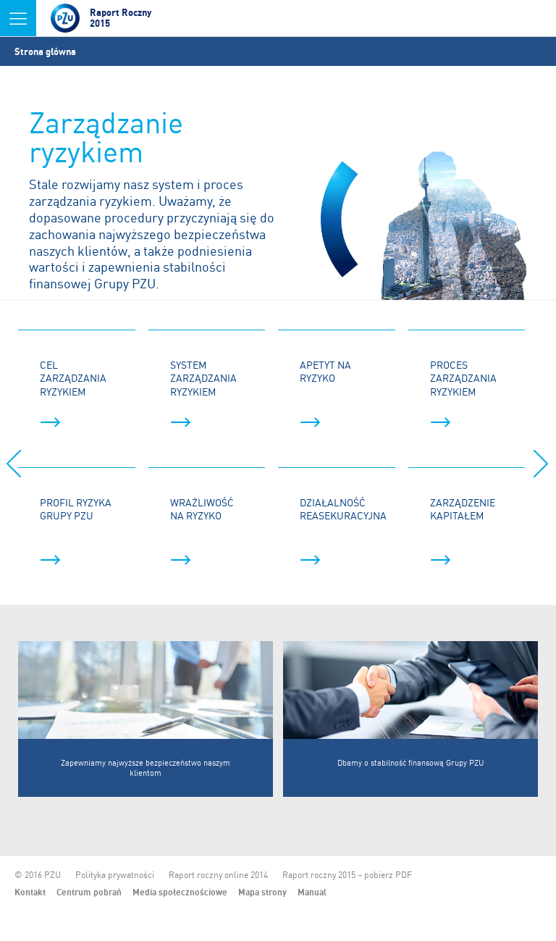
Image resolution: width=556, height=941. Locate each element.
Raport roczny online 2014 (218, 874)
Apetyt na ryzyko (325, 393)
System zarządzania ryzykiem (203, 393)
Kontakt (30, 892)
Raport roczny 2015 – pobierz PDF (347, 874)
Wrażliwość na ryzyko (202, 530)
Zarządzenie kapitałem (462, 530)
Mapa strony (262, 892)
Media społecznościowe (179, 892)
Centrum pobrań (89, 892)
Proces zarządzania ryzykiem (463, 393)
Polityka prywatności (114, 874)
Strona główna (45, 51)
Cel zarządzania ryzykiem (73, 393)
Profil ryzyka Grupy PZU (75, 530)
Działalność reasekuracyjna (343, 530)
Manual (312, 892)
